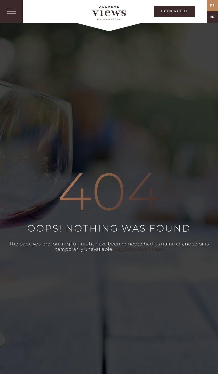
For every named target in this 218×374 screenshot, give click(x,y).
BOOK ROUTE (174, 11)
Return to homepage (138, 249)
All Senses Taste (109, 13)
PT (212, 5)
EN (212, 17)
